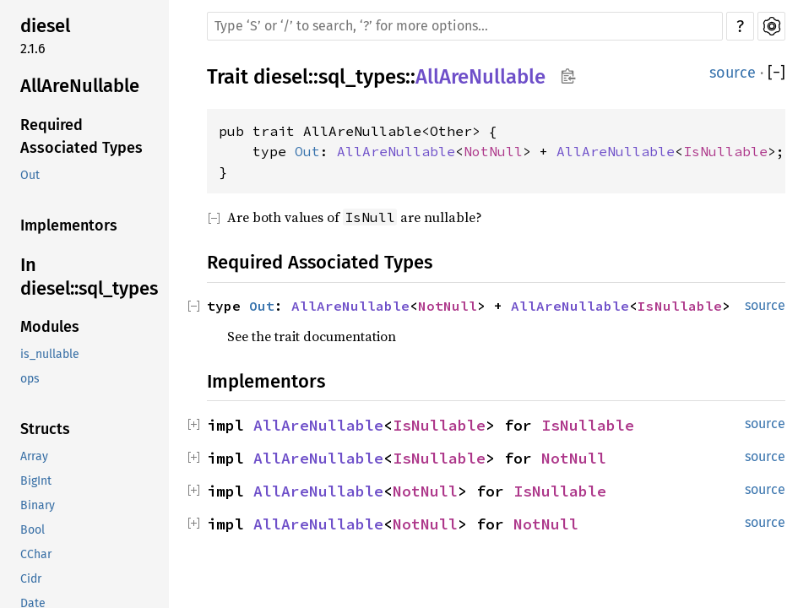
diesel (45, 25)
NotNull (493, 151)
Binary (37, 505)
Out (30, 175)
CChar (36, 554)
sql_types (361, 77)
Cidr (30, 579)
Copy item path (568, 76)
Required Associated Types (81, 136)
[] (776, 73)
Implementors (68, 225)
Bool (32, 530)
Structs (45, 429)
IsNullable (725, 151)
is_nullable (49, 354)
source (732, 72)
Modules (49, 327)
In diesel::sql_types (89, 276)
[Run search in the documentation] (465, 26)
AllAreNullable (79, 85)
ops (30, 379)
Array (34, 456)
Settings (771, 26)
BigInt (36, 481)
